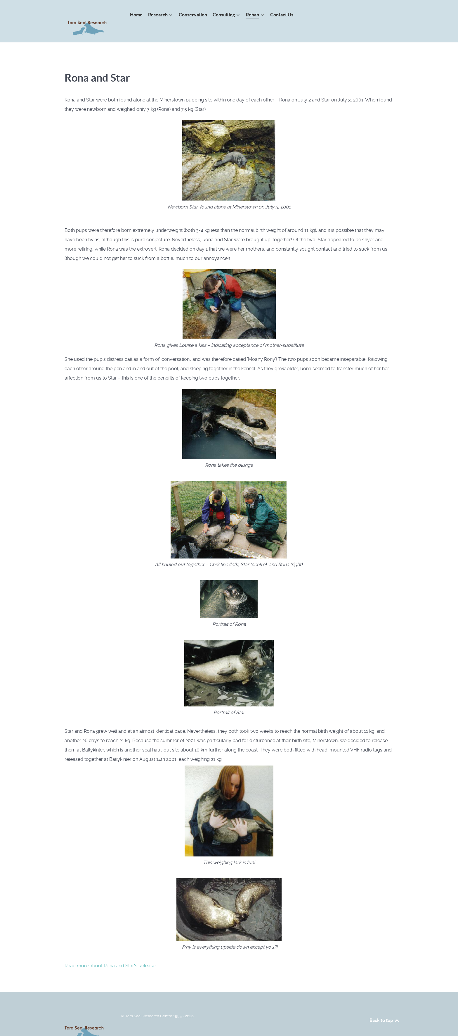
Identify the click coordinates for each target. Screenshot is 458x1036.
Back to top (384, 1007)
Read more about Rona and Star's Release (110, 952)
